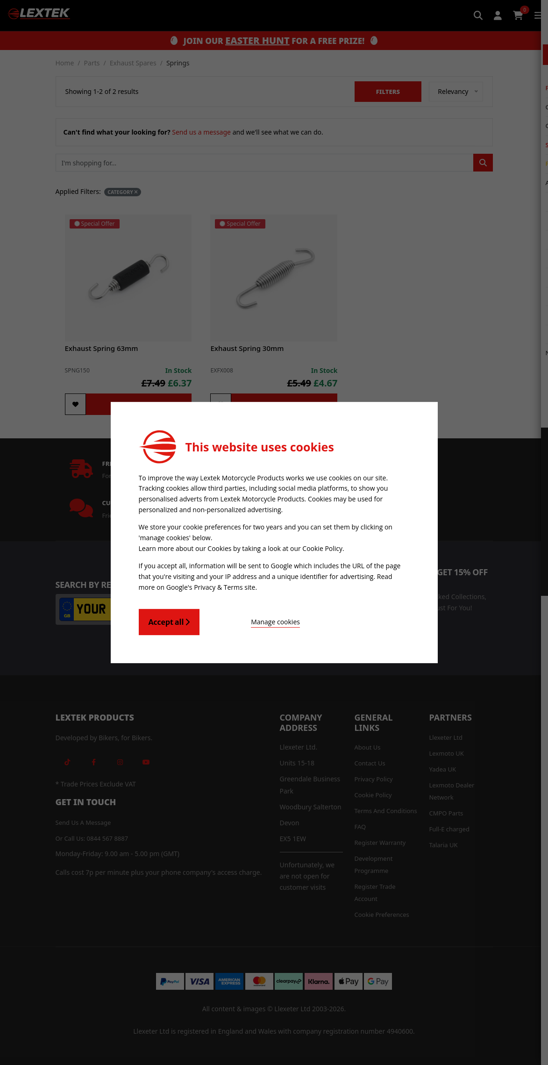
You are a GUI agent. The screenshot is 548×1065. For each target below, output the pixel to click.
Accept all (169, 620)
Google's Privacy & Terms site (211, 585)
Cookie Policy (322, 547)
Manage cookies (251, 620)
